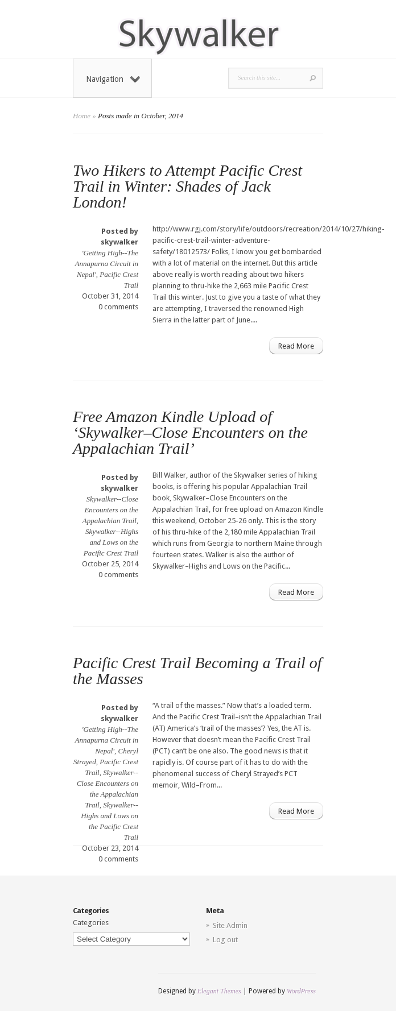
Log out (225, 939)
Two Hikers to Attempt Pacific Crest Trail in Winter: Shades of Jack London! (187, 186)
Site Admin (230, 925)
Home (81, 115)
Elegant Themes (219, 991)
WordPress (301, 991)
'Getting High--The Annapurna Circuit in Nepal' (106, 263)
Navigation (113, 79)
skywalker (119, 242)
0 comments (118, 307)
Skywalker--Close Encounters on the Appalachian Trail (110, 510)
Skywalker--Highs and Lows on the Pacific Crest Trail (111, 542)
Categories (91, 922)
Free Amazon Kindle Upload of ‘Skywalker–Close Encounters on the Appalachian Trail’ (190, 432)
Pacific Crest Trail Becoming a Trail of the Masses (197, 670)
